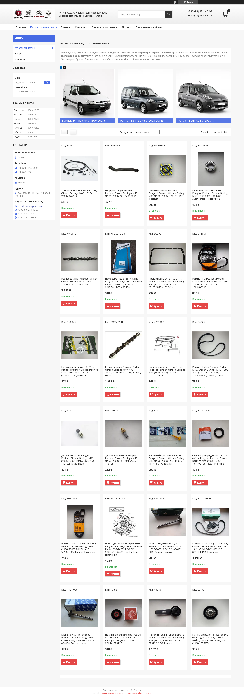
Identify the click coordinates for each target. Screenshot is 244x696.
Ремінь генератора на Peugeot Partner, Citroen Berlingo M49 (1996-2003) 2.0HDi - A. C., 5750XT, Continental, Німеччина (78, 547)
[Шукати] (168, 14)
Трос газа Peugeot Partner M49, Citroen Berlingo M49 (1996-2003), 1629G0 (79, 193)
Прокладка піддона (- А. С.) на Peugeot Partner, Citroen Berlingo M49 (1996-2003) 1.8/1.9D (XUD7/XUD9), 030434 (123, 282)
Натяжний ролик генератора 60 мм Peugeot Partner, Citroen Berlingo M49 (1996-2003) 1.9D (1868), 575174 (210, 638)
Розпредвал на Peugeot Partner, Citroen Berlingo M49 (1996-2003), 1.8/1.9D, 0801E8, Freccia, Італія (123, 371)
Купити (70, 215)
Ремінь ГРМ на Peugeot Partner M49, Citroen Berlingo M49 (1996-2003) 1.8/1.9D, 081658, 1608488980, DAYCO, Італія (210, 371)
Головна (20, 27)
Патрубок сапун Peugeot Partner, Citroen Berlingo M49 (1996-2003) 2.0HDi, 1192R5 (121, 193)
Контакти (81, 27)
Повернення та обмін (149, 27)
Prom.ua (137, 690)
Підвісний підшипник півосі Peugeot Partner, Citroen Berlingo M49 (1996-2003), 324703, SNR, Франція (167, 194)
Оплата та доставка (104, 27)
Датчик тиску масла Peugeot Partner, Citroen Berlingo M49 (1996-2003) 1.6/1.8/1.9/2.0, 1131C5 (121, 459)
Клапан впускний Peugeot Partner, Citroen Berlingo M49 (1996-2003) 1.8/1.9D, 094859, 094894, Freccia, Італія (78, 638)
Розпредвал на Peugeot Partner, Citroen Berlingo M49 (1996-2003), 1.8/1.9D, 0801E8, (79, 281)
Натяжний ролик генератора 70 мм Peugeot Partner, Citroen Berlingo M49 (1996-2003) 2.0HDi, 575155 (123, 638)
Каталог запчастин (42, 27)
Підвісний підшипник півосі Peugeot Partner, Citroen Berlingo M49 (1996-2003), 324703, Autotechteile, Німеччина (210, 194)
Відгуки (126, 27)
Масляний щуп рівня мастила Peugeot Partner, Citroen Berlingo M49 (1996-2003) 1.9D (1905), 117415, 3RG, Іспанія (167, 459)
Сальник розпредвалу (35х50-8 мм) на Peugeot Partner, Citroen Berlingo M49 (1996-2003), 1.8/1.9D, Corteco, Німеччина (209, 459)
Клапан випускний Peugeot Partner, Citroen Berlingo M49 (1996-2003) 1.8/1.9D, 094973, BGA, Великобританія (165, 547)
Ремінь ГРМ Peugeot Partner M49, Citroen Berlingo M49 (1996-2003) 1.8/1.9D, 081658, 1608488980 (210, 282)
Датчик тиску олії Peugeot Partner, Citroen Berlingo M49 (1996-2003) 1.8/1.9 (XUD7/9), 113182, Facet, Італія (77, 459)
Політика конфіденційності (139, 693)
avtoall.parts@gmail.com (30, 206)
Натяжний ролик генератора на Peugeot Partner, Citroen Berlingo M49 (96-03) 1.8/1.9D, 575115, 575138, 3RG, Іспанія (167, 638)
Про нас (65, 27)
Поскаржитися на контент (113, 693)
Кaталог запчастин (25, 47)
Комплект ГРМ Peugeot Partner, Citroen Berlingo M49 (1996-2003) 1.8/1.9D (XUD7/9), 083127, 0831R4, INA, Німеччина (210, 547)
